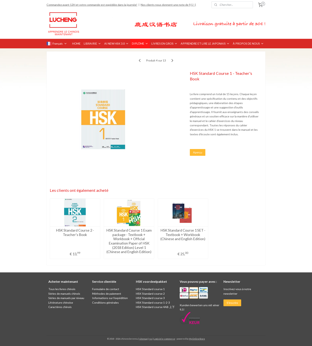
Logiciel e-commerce (164, 338)
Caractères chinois (60, 307)
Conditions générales (105, 302)
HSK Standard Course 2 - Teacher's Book (75, 232)
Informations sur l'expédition (110, 298)
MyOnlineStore (197, 338)
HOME (76, 43)
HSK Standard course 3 (150, 298)
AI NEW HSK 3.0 (116, 43)
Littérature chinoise (60, 302)
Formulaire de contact (105, 289)
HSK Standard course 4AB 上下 (155, 307)
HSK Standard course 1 (150, 289)
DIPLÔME (140, 43)
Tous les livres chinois (61, 289)
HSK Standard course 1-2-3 (153, 302)
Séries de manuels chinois (64, 293)
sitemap (143, 338)
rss (150, 338)
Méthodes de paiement (106, 293)
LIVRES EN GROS (164, 43)
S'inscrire (232, 302)
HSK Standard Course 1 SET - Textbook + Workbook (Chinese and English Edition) (183, 234)
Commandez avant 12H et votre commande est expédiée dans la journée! (92, 4)
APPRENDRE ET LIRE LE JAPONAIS (205, 43)
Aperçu (197, 152)
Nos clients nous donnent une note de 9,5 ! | (168, 4)
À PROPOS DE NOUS (248, 43)
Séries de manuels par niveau (66, 298)
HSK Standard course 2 (150, 293)
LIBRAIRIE (92, 43)
